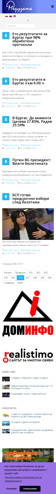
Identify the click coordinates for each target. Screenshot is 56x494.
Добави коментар (32, 64)
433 (45, 272)
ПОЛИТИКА (10, 67)
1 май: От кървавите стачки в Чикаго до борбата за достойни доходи (31, 415)
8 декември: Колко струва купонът (29, 393)
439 (42, 277)
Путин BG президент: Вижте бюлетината (31, 161)
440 (50, 277)
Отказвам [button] (11, 488)
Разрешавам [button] (30, 488)
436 (20, 277)
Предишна (20, 272)
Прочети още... (11, 64)
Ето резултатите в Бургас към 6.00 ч (28, 81)
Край (20, 282)
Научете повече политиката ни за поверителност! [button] (23, 479)
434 (6, 277)
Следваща (9, 282)
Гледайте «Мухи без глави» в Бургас (29, 377)
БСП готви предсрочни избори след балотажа (30, 198)
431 (31, 272)
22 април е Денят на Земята (25, 422)
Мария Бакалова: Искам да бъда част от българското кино (32, 387)
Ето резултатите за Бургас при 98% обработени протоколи (29, 39)
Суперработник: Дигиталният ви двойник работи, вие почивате (32, 431)
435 (13, 277)
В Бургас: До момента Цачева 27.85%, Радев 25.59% (32, 121)
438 (35, 277)
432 (38, 272)
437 (28, 277)
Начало (8, 272)
